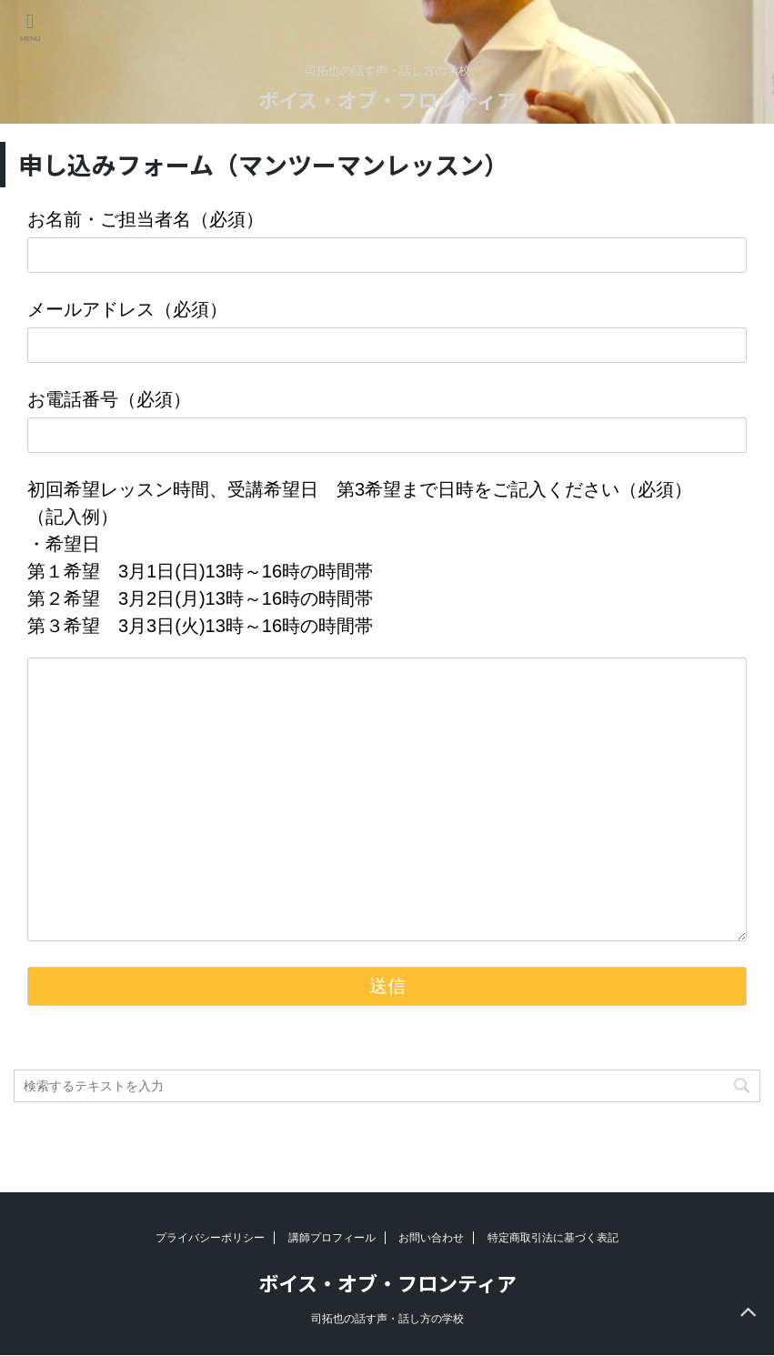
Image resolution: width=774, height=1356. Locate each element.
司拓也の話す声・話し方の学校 (387, 1318)
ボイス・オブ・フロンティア (387, 99)
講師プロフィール (332, 1237)
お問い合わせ (431, 1237)
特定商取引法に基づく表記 (553, 1237)
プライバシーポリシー (210, 1237)
